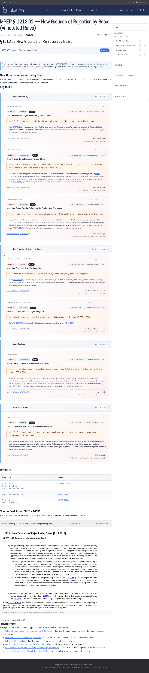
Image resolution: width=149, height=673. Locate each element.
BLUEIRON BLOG (120, 96)
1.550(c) (18, 599)
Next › (103, 106)
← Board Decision (12, 354)
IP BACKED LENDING (122, 86)
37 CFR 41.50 (83, 79)
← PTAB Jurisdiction (13, 417)
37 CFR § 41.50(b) (64, 483)
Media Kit (91, 664)
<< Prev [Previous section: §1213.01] (99, 35)
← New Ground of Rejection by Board (18, 259)
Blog (56, 664)
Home (2, 35)
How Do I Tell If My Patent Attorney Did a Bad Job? (24, 644)
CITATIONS (118, 65)
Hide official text (102, 524)
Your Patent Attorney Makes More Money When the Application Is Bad (32, 647)
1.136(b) (46, 596)
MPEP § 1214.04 (63, 500)
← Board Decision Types (14, 106)
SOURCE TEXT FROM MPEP (124, 75)
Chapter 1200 (18, 35)
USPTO (77, 523)
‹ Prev (90, 150)
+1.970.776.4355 (9, 2)
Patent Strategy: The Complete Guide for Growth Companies (28, 631)
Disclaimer (72, 664)
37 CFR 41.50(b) (68, 79)
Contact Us (63, 664)
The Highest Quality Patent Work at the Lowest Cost (26, 651)
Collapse (103, 97)
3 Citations (104, 50)
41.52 (71, 578)
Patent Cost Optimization (15, 641)
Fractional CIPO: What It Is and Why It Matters (23, 637)
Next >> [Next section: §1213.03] (108, 35)
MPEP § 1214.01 (17, 323)
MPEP (9, 35)
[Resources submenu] (131, 10)
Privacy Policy (82, 664)
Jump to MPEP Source (13, 138)
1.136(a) (49, 594)
